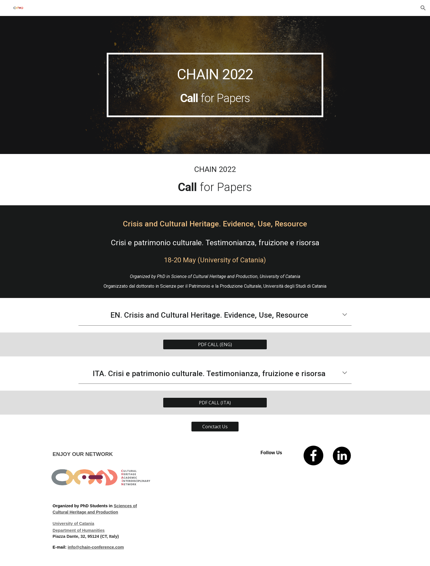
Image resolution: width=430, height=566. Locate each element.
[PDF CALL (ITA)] (215, 402)
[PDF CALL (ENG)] (215, 344)
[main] (215, 85)
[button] (423, 8)
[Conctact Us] (215, 426)
